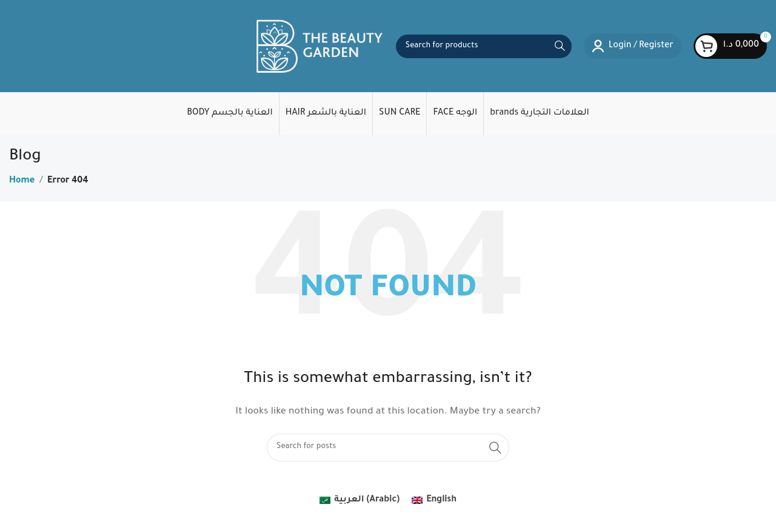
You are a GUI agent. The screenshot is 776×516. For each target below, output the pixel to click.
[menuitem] (359, 501)
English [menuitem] (441, 500)
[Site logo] (320, 47)
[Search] (484, 46)
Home (22, 181)
